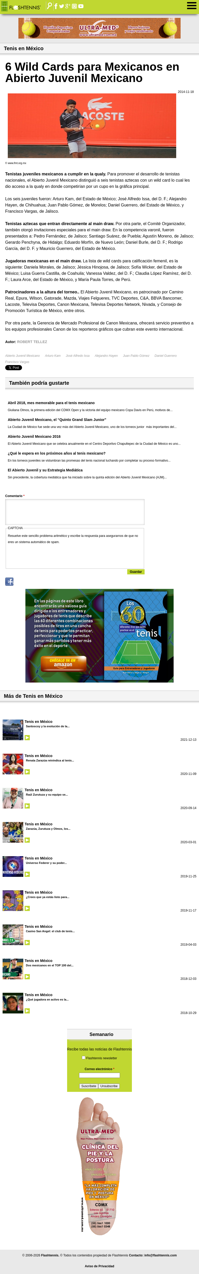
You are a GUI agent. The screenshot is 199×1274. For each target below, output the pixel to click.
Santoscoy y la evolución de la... (48, 726)
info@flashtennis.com (160, 1255)
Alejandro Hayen (106, 356)
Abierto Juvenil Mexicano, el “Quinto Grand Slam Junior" (57, 420)
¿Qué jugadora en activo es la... (47, 999)
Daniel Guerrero (166, 356)
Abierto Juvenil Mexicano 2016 (34, 436)
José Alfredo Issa (78, 356)
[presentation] (47, 555)
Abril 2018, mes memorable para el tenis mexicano (51, 403)
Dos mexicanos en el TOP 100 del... (50, 965)
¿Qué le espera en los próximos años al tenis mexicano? (56, 453)
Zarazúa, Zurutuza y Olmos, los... (48, 828)
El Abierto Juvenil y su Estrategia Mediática (45, 470)
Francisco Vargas (17, 362)
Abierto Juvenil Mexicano (22, 356)
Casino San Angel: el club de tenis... (50, 931)
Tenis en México (38, 722)
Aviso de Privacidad (99, 1266)
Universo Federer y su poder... (46, 862)
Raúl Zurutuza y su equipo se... (47, 794)
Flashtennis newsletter (101, 1058)
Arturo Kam (53, 356)
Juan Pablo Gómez (136, 356)
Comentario (15, 496)
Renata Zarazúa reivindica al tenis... (50, 760)
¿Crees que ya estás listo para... (47, 897)
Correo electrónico (100, 1069)
